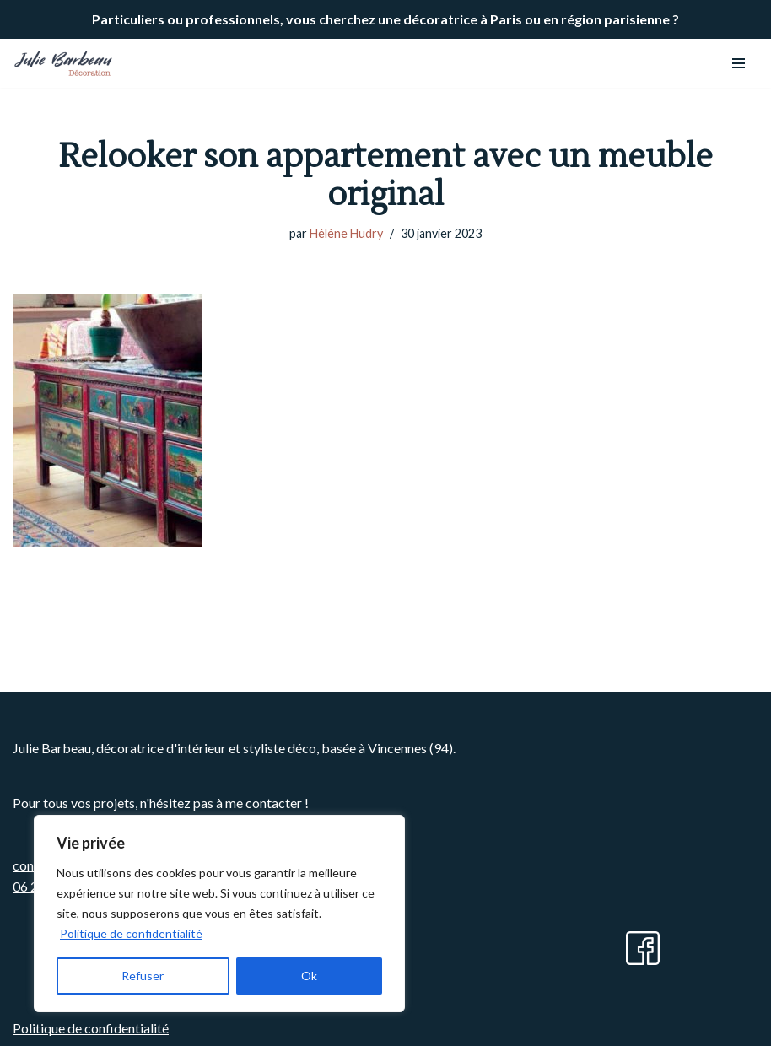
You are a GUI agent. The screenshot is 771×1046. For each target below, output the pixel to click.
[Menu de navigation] (738, 63)
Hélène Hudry (346, 233)
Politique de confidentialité (131, 933)
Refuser (142, 975)
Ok (309, 975)
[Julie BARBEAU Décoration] (63, 63)
